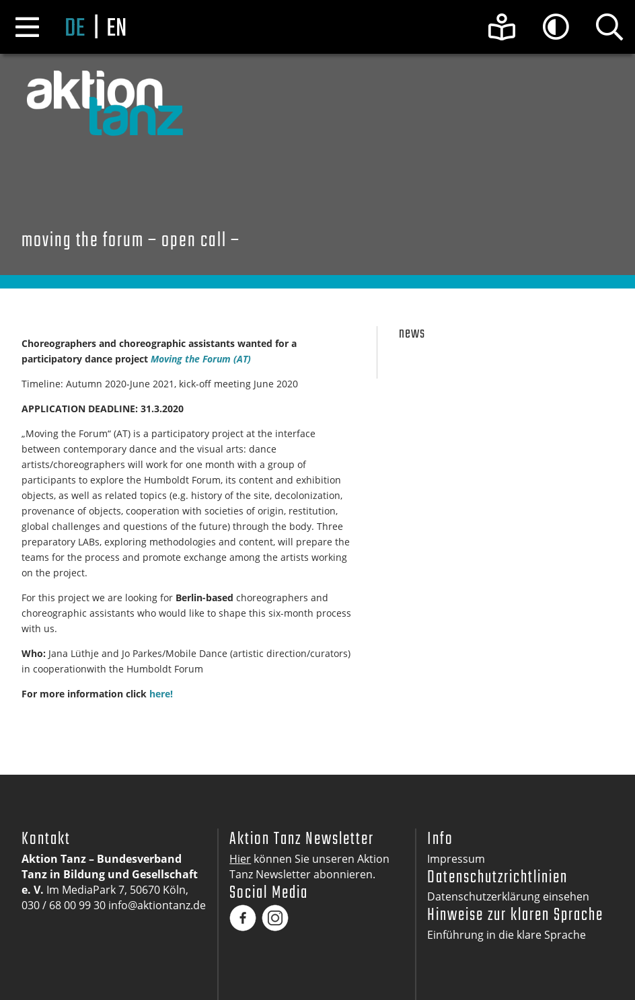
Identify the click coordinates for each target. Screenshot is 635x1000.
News (412, 334)
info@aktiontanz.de (157, 905)
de (75, 29)
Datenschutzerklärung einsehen (508, 896)
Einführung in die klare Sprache (506, 934)
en (116, 29)
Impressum (456, 858)
